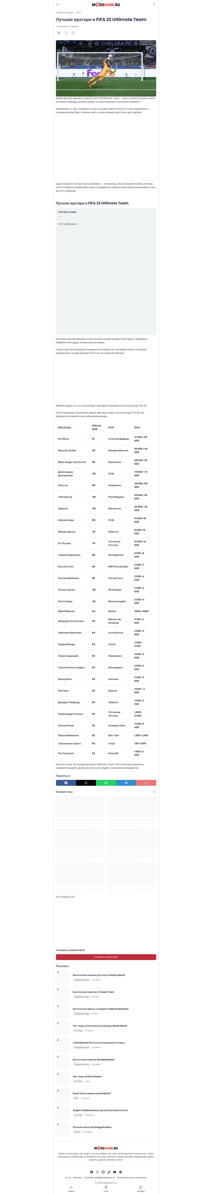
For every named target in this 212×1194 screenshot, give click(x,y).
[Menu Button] (58, 4)
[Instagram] (103, 1172)
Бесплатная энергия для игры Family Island (99, 975)
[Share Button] (73, 33)
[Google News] (120, 1172)
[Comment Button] (59, 33)
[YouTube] (114, 1172)
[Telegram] (126, 783)
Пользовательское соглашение (132, 1177)
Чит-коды (78, 1030)
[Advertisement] (106, 150)
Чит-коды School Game (87, 1076)
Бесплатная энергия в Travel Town (93, 992)
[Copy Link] (146, 783)
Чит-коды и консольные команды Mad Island (100, 1026)
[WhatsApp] (106, 783)
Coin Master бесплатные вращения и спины (99, 1042)
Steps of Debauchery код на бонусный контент (100, 1110)
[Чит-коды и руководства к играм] (106, 1148)
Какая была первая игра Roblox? (92, 1093)
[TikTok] (109, 1172)
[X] (86, 783)
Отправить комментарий (106, 956)
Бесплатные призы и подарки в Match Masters (101, 1009)
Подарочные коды (81, 980)
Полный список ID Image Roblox (92, 1127)
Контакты (77, 1177)
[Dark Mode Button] (154, 4)
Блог (76, 1098)
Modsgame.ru (110, 1182)
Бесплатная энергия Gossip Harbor (94, 1059)
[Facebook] (66, 783)
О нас (68, 1177)
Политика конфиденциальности (99, 1177)
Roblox (77, 1132)
